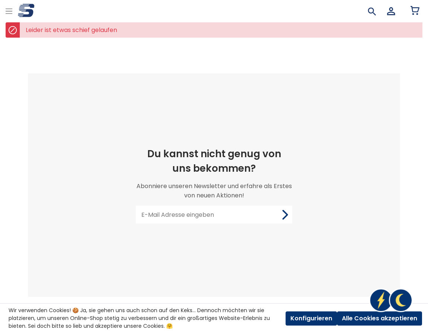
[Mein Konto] (391, 11)
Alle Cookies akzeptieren (379, 318)
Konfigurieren (311, 318)
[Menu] (9, 10)
